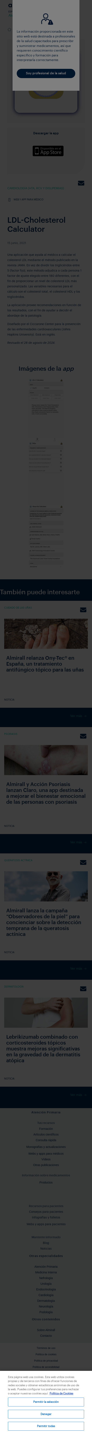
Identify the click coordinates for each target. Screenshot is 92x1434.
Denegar (46, 1414)
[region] (46, 1402)
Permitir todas (46, 1426)
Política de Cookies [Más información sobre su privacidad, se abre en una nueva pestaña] (61, 1393)
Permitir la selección (46, 1402)
